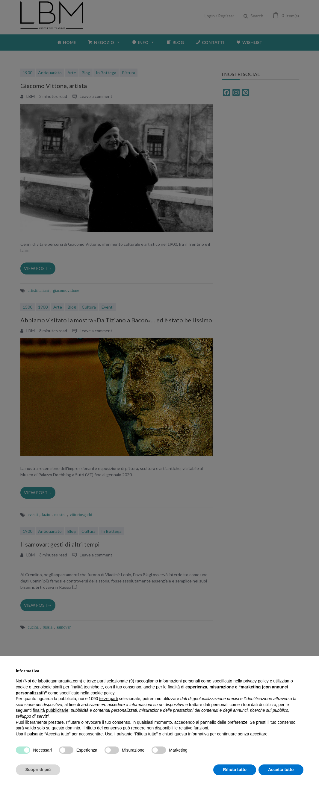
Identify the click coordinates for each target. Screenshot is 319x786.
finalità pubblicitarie (50, 710)
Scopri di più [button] (38, 769)
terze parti (108, 698)
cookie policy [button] (102, 693)
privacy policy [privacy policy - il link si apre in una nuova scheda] (256, 681)
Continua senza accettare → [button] (275, 668)
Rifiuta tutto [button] (235, 769)
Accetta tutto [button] (281, 769)
